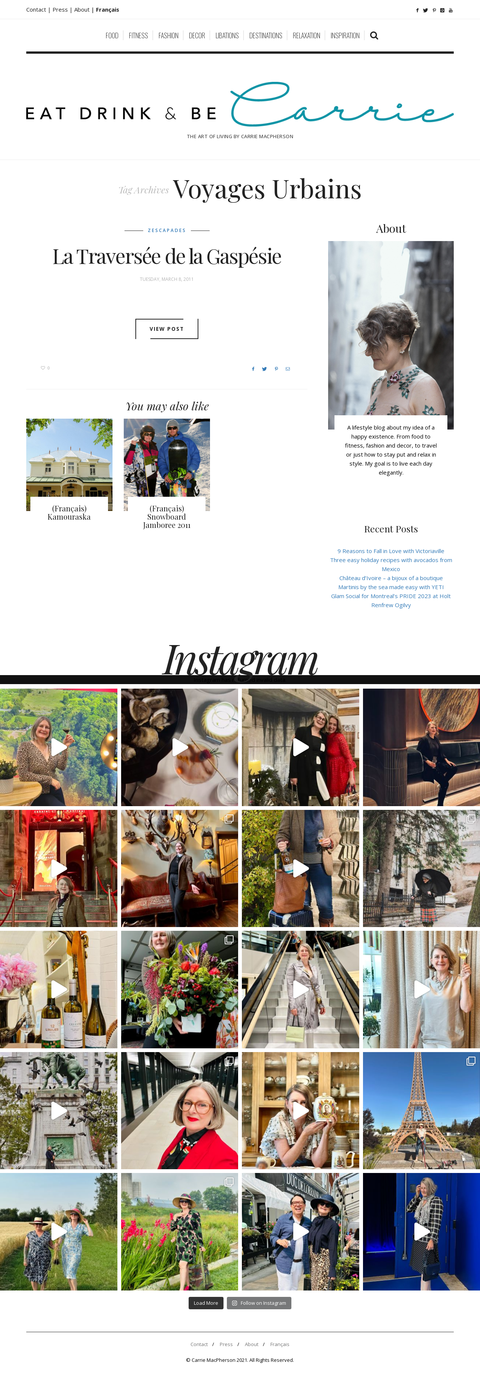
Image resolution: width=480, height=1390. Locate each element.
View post (167, 329)
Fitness (138, 35)
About (82, 9)
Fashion (168, 35)
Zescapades (167, 230)
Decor (197, 35)
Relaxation (306, 35)
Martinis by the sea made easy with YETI (391, 587)
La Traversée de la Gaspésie (166, 255)
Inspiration (345, 35)
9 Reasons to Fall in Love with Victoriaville (391, 551)
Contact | (39, 9)
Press (226, 1344)
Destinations (265, 35)
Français (280, 1344)
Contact (199, 1344)
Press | (63, 9)
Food (112, 35)
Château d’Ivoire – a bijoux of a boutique (391, 578)
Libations (227, 35)
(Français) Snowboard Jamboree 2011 (166, 516)
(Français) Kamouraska (69, 512)
